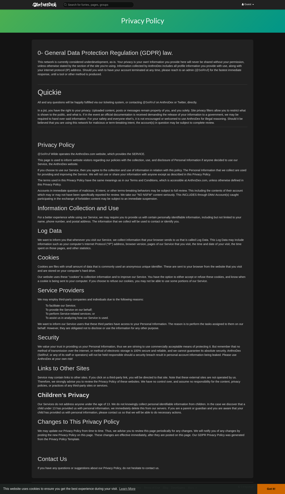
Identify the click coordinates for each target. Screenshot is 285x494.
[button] (98, 4)
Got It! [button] (271, 488)
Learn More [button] (127, 488)
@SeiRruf (202, 70)
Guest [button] (248, 4)
